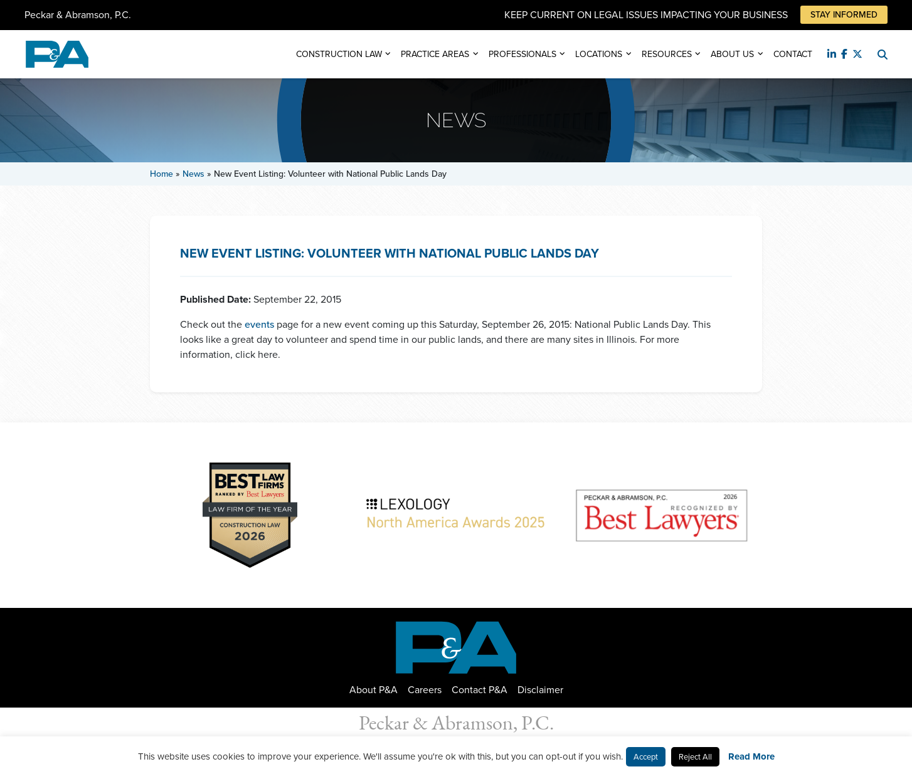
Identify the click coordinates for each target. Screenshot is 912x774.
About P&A (373, 689)
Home (161, 173)
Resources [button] (667, 54)
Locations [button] (598, 54)
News (193, 173)
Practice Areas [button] (435, 54)
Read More (751, 756)
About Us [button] (732, 54)
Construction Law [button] (339, 54)
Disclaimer (540, 689)
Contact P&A (479, 689)
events (259, 324)
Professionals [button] (522, 54)
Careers (425, 689)
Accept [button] (646, 757)
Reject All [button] (695, 757)
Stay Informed (844, 14)
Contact (792, 54)
